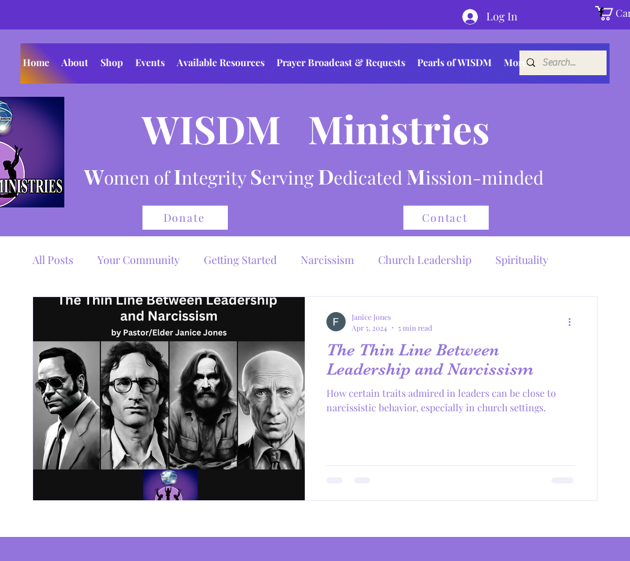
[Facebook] (601, 12)
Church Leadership (424, 260)
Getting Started (240, 260)
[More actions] (573, 321)
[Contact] (446, 218)
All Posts (52, 260)
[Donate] (185, 218)
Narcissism (327, 260)
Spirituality (521, 260)
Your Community (138, 260)
